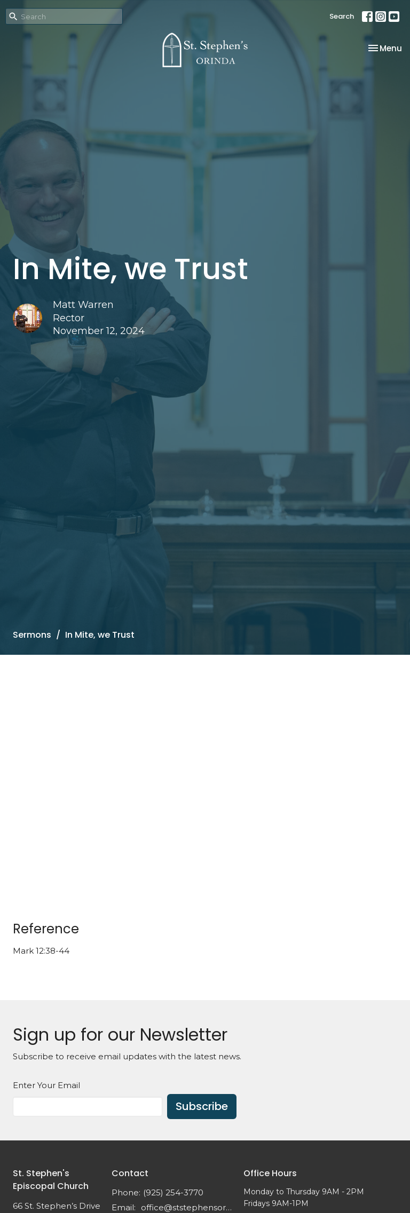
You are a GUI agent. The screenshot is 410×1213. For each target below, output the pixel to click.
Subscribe (202, 1106)
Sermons (32, 635)
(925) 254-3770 (173, 1192)
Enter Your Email (46, 1085)
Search (341, 16)
